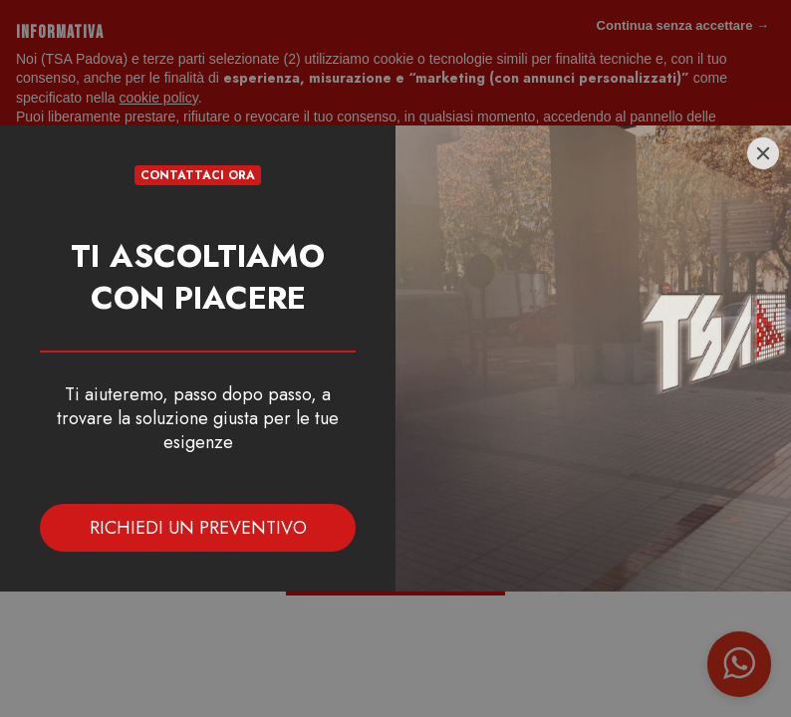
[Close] (763, 153)
